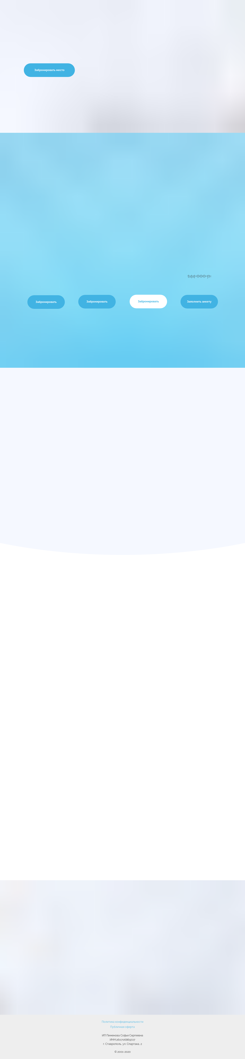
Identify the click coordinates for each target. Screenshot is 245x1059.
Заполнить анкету (199, 301)
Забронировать (46, 302)
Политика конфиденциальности (122, 1021)
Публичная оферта (122, 1027)
